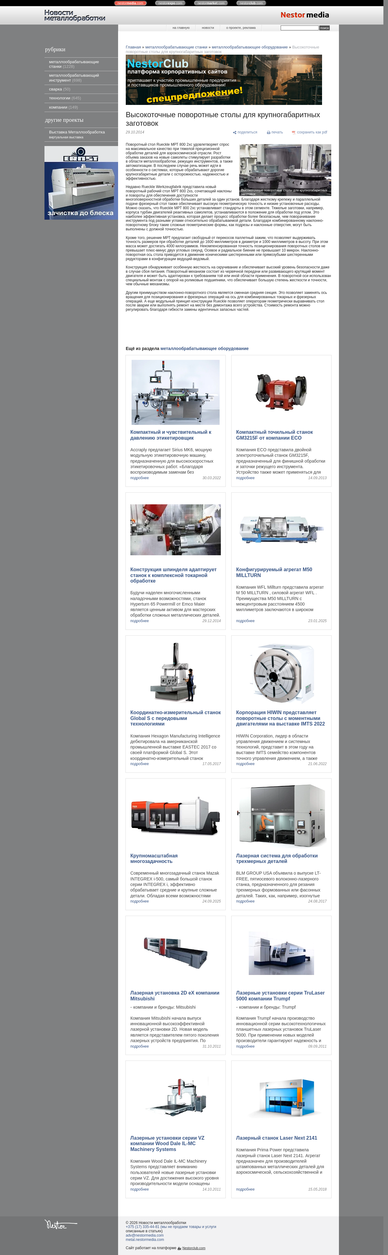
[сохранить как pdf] (309, 133)
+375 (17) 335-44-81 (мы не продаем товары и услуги (171, 1227)
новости (208, 27)
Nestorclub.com (194, 1248)
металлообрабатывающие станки (74, 64)
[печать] (275, 133)
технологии (65, 98)
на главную (181, 27)
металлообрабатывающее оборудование (250, 47)
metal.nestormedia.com (145, 1240)
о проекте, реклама (241, 27)
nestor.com (130, 3)
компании (63, 107)
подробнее (139, 478)
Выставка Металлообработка (77, 134)
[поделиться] (245, 133)
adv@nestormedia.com (145, 1235)
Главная (133, 47)
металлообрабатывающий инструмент (74, 77)
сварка (59, 89)
